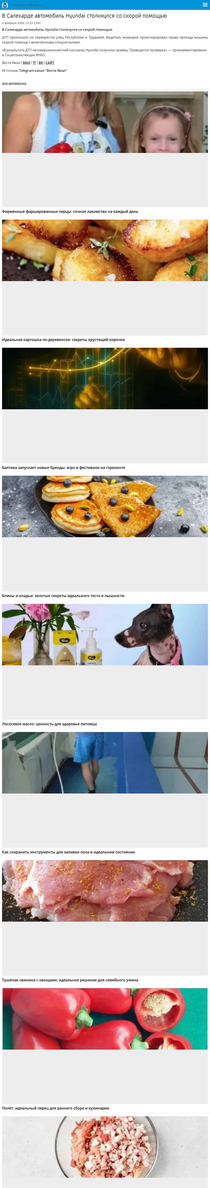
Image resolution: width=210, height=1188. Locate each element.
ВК (41, 62)
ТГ (34, 62)
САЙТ (50, 62)
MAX (26, 62)
